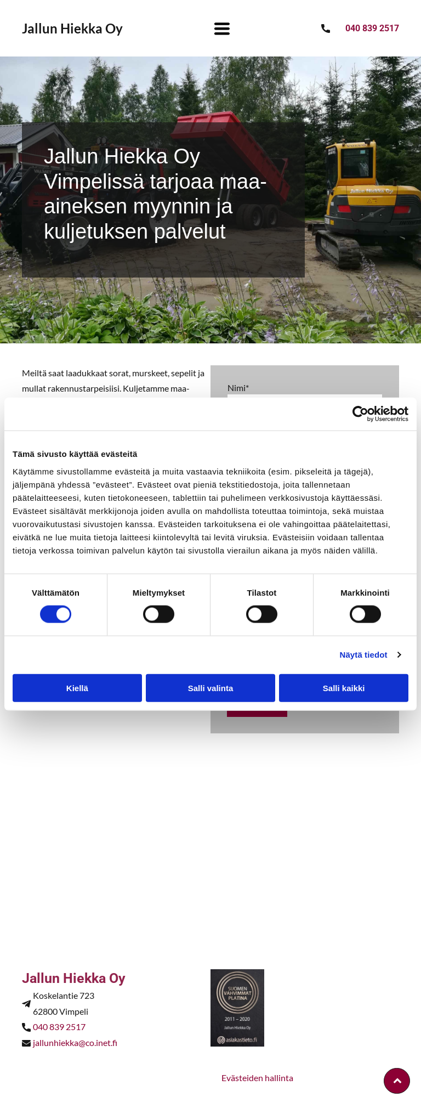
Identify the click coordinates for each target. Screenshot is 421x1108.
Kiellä (77, 687)
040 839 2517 (59, 1026)
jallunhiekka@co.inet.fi (75, 1042)
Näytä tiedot (364, 654)
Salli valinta (211, 687)
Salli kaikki (344, 687)
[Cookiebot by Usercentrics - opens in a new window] (360, 414)
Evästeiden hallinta (257, 1077)
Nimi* (238, 387)
